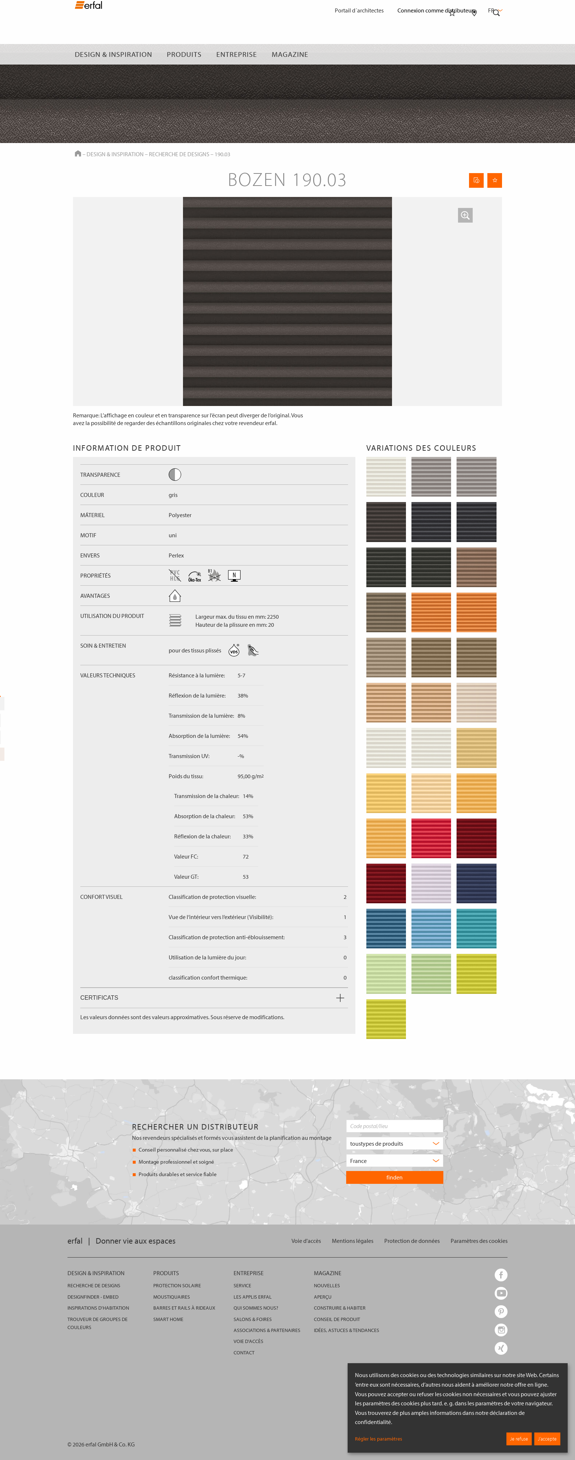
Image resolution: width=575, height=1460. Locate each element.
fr (494, 10)
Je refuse (519, 1438)
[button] (465, 215)
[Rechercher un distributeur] (474, 54)
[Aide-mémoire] (452, 54)
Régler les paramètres (378, 1438)
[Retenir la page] (494, 180)
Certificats (212, 998)
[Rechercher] (497, 54)
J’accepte (547, 1438)
